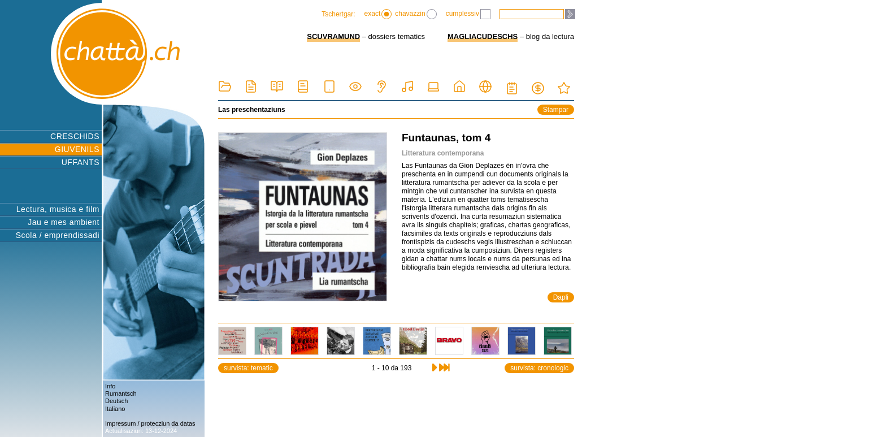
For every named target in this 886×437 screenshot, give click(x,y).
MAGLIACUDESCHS (483, 36)
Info (110, 386)
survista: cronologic (539, 368)
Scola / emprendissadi (57, 235)
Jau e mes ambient (63, 222)
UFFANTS (80, 162)
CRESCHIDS (74, 136)
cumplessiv (468, 14)
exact (378, 14)
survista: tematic (248, 368)
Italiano (115, 408)
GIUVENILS (77, 149)
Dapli (560, 297)
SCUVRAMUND (333, 36)
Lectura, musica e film (57, 209)
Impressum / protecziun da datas (150, 423)
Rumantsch (121, 393)
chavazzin (415, 14)
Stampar (555, 110)
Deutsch (116, 400)
